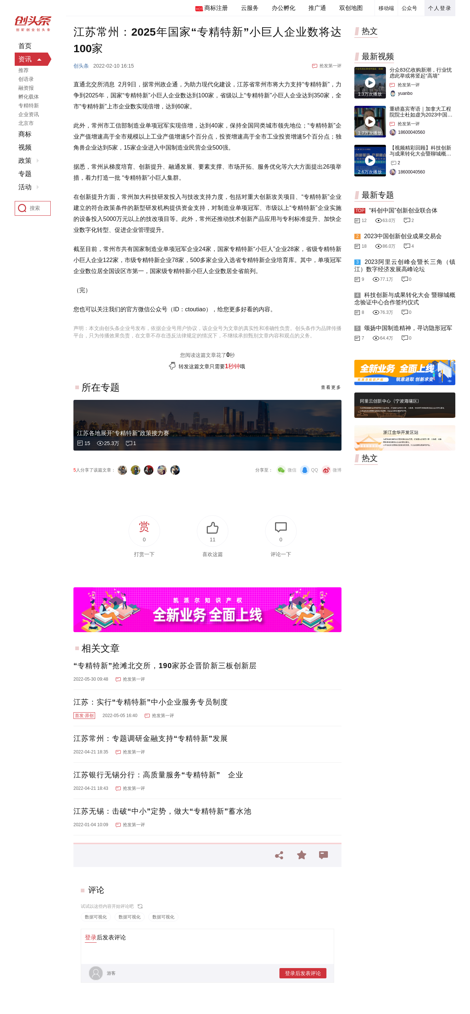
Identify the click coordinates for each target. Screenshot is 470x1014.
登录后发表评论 (303, 973)
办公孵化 (283, 8)
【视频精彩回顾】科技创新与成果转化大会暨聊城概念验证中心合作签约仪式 (420, 153)
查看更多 (331, 387)
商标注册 (216, 8)
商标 (25, 134)
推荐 (23, 70)
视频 (25, 147)
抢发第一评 (330, 65)
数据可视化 (96, 917)
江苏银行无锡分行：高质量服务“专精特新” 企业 (158, 775)
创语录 (26, 79)
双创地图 (351, 8)
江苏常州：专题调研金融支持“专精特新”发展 (150, 738)
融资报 (26, 88)
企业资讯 (28, 114)
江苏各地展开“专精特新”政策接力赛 (123, 433)
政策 (25, 160)
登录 (91, 937)
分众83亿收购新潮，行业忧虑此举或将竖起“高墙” (421, 73)
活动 (25, 187)
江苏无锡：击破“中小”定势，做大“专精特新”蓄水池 (162, 811)
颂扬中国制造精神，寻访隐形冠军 (408, 328)
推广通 (317, 8)
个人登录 (440, 8)
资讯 (25, 59)
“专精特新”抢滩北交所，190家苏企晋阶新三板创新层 (165, 666)
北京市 (26, 123)
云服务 (249, 8)
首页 (25, 46)
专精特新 (28, 105)
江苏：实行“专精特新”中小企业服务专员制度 (150, 702)
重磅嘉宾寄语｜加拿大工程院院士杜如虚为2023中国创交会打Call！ (421, 114)
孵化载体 (28, 97)
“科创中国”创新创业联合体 (403, 210)
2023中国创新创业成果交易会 (403, 236)
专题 (25, 174)
